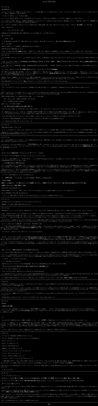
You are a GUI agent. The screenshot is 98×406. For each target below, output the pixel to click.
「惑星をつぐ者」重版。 (8, 305)
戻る (49, 404)
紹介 (15, 77)
